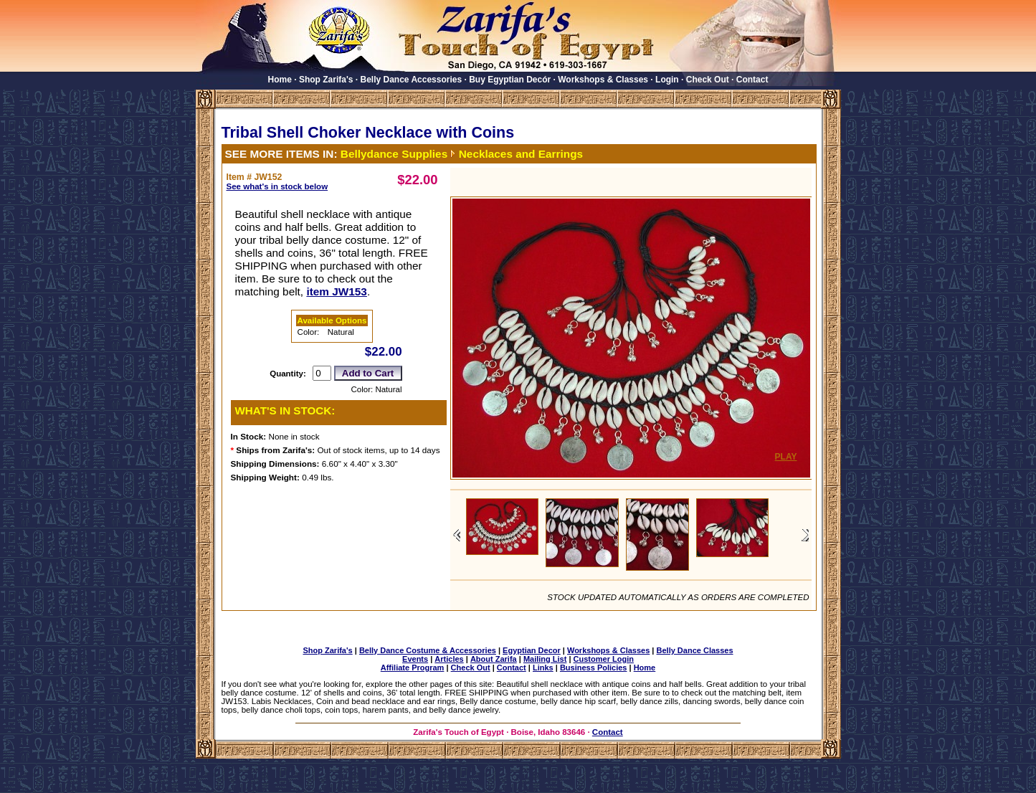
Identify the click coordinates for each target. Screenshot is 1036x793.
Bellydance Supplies (394, 154)
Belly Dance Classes (695, 650)
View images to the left (456, 535)
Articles (448, 659)
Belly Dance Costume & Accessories (427, 650)
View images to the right (805, 535)
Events (415, 659)
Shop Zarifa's (326, 80)
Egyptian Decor (532, 650)
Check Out (707, 80)
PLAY (786, 457)
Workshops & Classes (603, 80)
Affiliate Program (413, 667)
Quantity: (288, 373)
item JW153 (336, 291)
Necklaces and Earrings (521, 154)
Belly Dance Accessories (411, 80)
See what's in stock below (277, 186)
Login (667, 80)
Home (280, 80)
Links (543, 667)
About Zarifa (493, 659)
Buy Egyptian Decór (510, 80)
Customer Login (604, 659)
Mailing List (545, 659)
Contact (752, 80)
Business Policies (593, 667)
